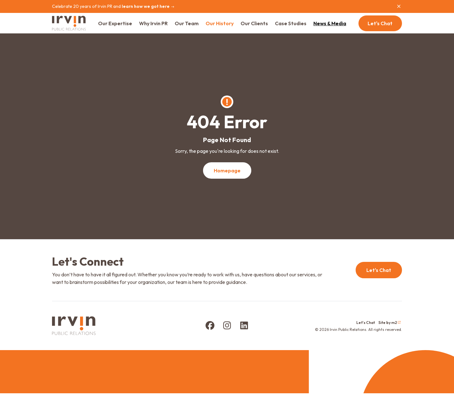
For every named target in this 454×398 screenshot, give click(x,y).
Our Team (192, 25)
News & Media (334, 25)
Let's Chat (380, 25)
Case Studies (295, 25)
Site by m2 (389, 327)
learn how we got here (148, 6)
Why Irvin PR (158, 25)
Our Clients (259, 25)
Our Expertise (120, 25)
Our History (225, 25)
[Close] (399, 6)
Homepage (227, 175)
